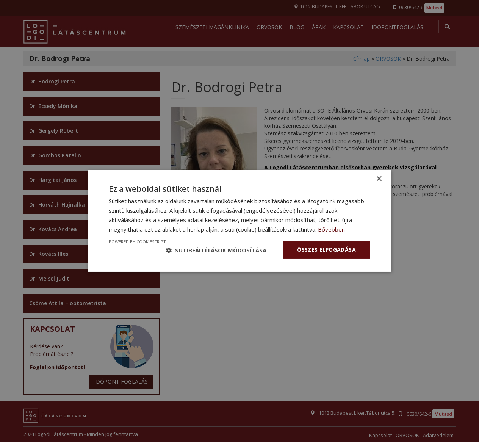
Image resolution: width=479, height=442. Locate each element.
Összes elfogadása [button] (326, 249)
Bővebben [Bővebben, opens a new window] (331, 229)
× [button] (379, 179)
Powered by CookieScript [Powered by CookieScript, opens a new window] (137, 242)
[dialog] (239, 221)
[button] (216, 250)
